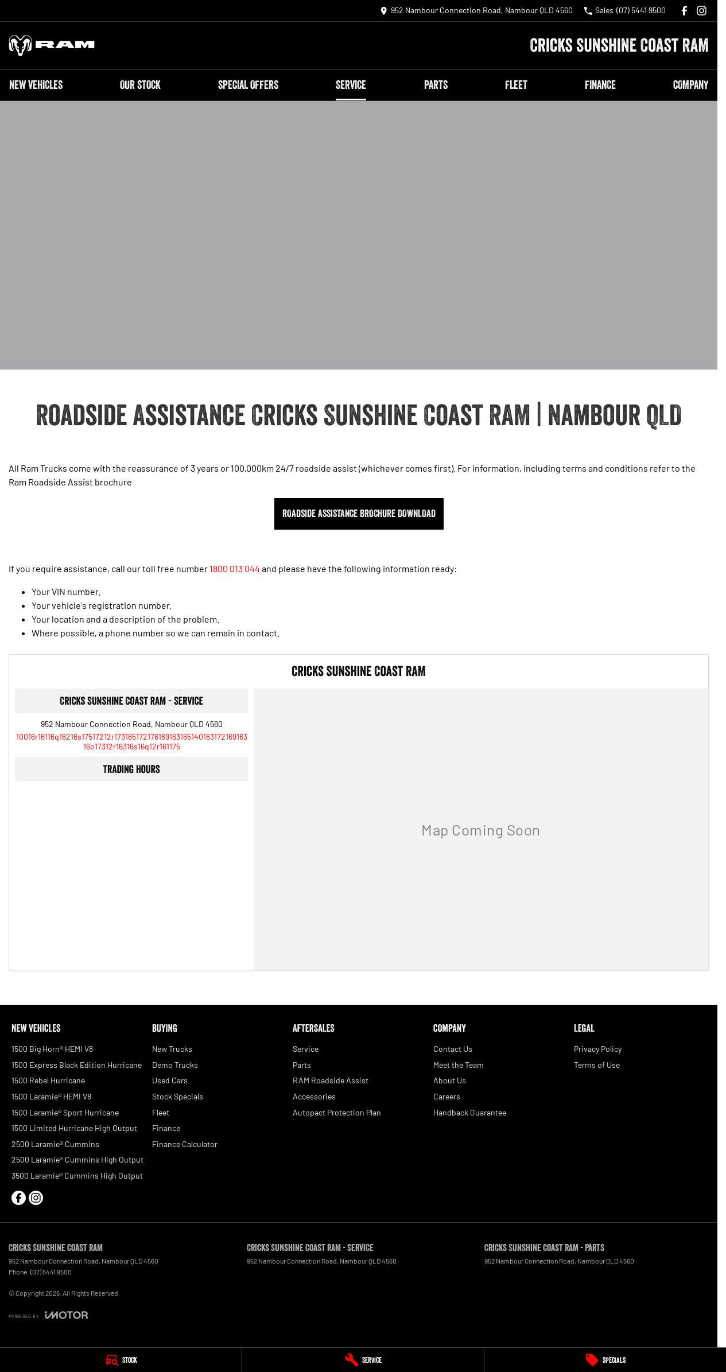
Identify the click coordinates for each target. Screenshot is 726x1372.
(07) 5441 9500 (51, 1272)
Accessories (314, 1096)
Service (351, 85)
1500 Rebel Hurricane (48, 1080)
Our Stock (140, 85)
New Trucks (172, 1049)
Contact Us (452, 1049)
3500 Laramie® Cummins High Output (77, 1175)
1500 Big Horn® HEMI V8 (52, 1049)
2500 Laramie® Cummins (55, 1144)
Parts (436, 85)
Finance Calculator (185, 1144)
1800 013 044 (234, 568)
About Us (449, 1080)
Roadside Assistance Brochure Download (359, 513)
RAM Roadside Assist (330, 1080)
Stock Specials (177, 1096)
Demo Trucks (175, 1065)
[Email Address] (131, 741)
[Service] (363, 1360)
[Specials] (605, 1360)
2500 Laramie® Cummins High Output (77, 1159)
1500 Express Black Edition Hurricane (76, 1065)
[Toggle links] (48, 1315)
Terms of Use (597, 1065)
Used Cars (170, 1080)
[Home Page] (52, 45)
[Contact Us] (476, 10)
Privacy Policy (598, 1049)
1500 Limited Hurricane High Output (74, 1128)
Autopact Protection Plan (337, 1112)
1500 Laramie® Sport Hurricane (65, 1112)
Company (690, 85)
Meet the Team (458, 1065)
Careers (446, 1096)
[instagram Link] (701, 10)
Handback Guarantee (469, 1112)
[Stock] (121, 1360)
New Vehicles (36, 85)
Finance (600, 85)
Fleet (516, 85)
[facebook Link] (684, 10)
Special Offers (248, 85)
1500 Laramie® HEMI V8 (51, 1096)
